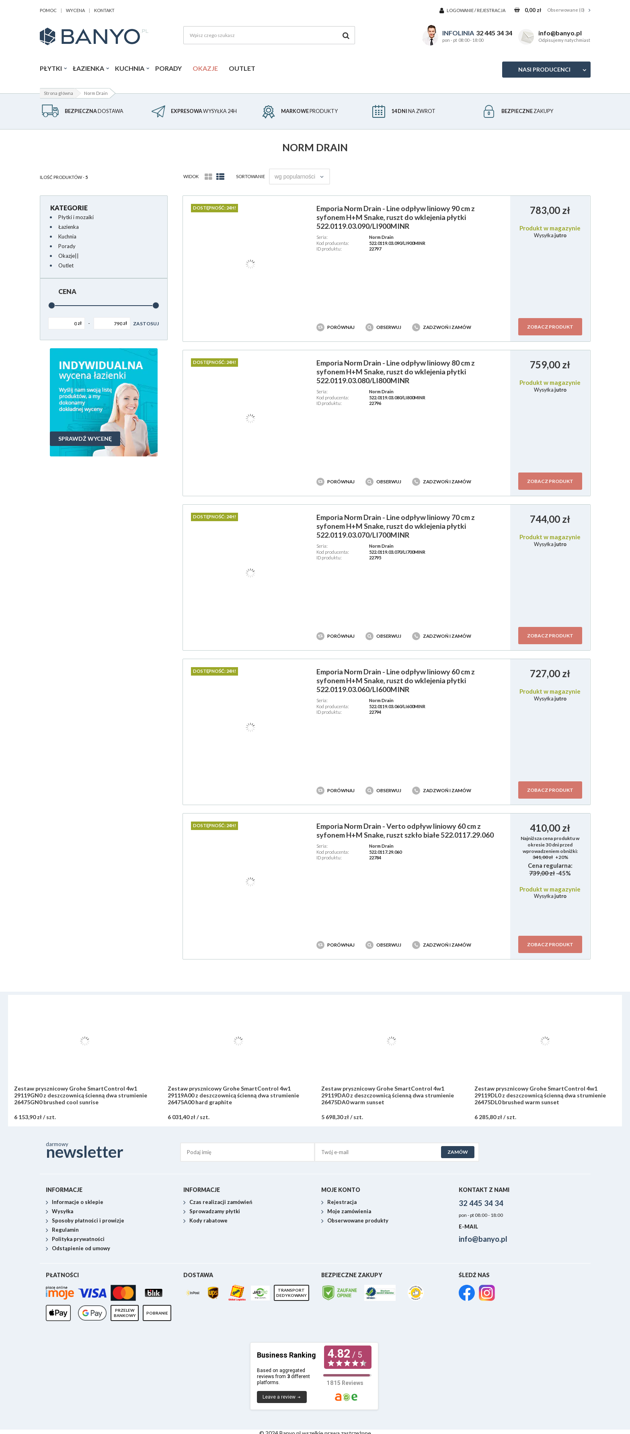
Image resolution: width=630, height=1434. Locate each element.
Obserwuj (383, 327)
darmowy (113, 1149)
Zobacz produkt (550, 327)
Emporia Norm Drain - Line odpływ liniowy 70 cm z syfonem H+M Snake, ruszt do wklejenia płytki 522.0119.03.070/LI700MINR (395, 526)
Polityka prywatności (78, 1239)
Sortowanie (250, 176)
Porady (168, 68)
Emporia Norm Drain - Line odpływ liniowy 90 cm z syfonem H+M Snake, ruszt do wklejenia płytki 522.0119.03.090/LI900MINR (395, 217)
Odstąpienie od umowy (81, 1248)
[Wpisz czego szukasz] (269, 35)
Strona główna (58, 93)
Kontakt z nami (484, 1189)
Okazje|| (68, 256)
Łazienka (88, 68)
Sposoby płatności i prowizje (88, 1221)
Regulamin (65, 1230)
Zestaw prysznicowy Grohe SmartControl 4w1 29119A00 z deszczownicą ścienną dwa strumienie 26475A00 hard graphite (233, 1095)
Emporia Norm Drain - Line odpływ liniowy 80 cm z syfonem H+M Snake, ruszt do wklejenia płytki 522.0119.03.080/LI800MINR (395, 371)
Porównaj (335, 327)
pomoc (48, 10)
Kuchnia (129, 68)
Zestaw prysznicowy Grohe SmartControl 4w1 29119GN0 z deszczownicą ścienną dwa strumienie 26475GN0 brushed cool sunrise (80, 1095)
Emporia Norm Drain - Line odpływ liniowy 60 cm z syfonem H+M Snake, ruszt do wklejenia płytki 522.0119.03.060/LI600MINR (395, 680)
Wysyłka (62, 1211)
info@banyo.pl (560, 33)
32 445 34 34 (494, 33)
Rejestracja (491, 10)
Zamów (457, 1152)
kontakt (104, 10)
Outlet (242, 68)
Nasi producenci (544, 69)
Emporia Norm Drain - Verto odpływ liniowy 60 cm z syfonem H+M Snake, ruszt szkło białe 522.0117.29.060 (405, 830)
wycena (75, 10)
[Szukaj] (346, 35)
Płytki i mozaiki (76, 217)
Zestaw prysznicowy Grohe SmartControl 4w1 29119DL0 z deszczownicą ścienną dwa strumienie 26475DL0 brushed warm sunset (540, 1095)
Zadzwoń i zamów (441, 327)
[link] (467, 1294)
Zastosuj (146, 323)
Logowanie (460, 10)
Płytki (51, 68)
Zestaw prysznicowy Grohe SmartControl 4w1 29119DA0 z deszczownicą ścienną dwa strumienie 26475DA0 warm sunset (387, 1095)
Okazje (205, 68)
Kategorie (69, 208)
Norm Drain (381, 237)
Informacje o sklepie (77, 1202)
